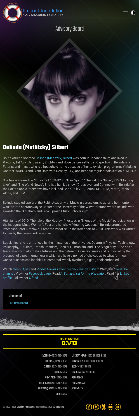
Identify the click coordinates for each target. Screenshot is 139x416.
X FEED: (47, 366)
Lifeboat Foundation (25, 407)
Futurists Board (18, 303)
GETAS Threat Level (69, 342)
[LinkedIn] (103, 407)
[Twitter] (96, 407)
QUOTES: (60, 394)
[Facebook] (89, 407)
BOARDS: (76, 372)
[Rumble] (118, 407)
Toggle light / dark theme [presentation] (133, 12)
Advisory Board (69, 29)
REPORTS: (76, 377)
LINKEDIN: (48, 361)
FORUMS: (76, 388)
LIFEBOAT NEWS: (79, 355)
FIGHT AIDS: (50, 377)
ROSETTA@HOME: (46, 388)
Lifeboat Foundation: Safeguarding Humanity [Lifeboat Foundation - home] (60, 13)
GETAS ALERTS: (79, 361)
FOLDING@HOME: (47, 383)
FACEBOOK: (46, 355)
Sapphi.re (60, 407)
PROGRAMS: (77, 383)
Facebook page (40, 273)
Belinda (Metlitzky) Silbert (54, 158)
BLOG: (74, 366)
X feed (33, 278)
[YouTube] (110, 407)
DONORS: (58, 372)
